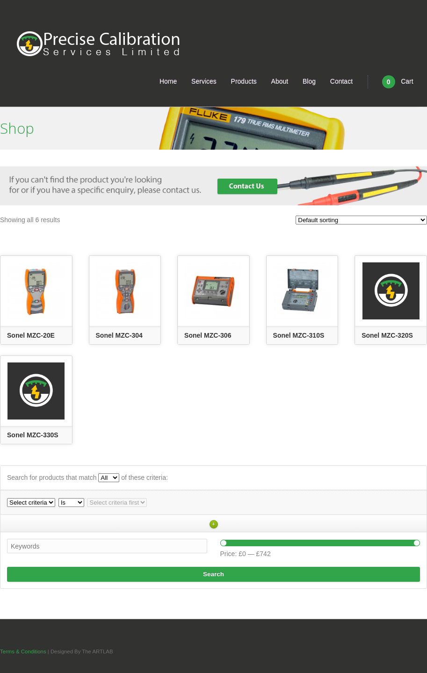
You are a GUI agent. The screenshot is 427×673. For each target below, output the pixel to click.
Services (204, 81)
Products (244, 81)
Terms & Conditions (24, 651)
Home (168, 81)
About (280, 81)
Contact (341, 81)
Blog (309, 81)
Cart (397, 81)
